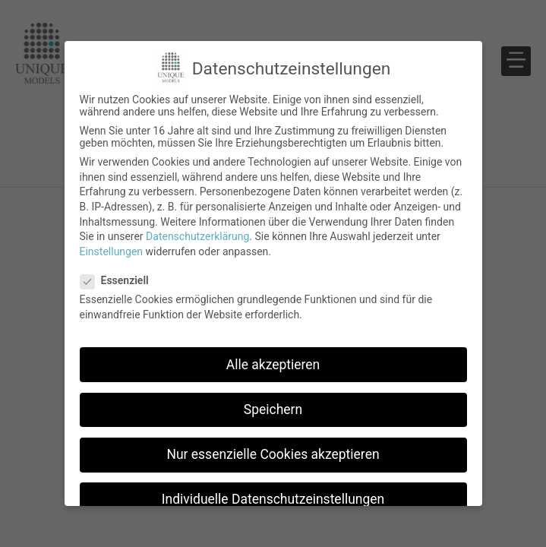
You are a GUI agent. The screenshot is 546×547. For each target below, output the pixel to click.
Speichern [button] (273, 409)
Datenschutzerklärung (197, 236)
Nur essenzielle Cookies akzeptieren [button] (272, 454)
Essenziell (119, 280)
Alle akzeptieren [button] (273, 364)
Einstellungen (112, 251)
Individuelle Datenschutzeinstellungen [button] (273, 499)
